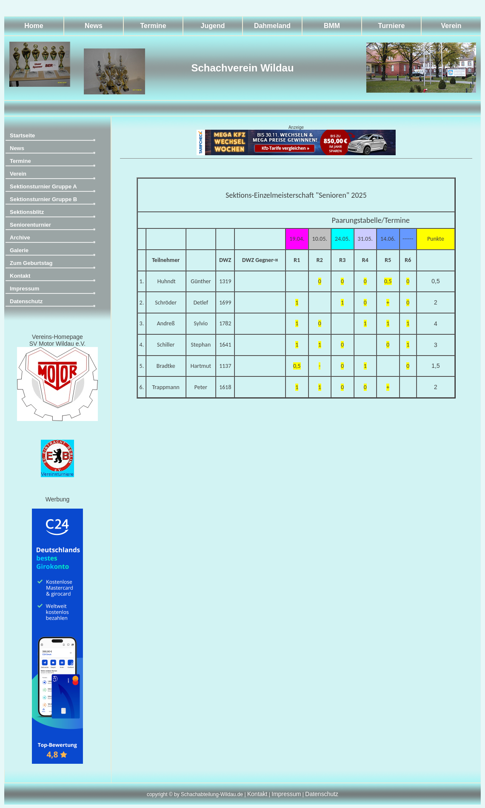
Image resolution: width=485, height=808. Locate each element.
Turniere (391, 25)
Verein (451, 25)
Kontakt (20, 276)
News (94, 25)
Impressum (24, 288)
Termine (153, 25)
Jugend (213, 25)
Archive (20, 237)
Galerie (19, 250)
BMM (332, 25)
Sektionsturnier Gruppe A (43, 186)
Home (33, 25)
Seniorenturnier (30, 225)
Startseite (22, 135)
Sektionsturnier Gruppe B (43, 199)
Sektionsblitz (27, 212)
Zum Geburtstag (31, 263)
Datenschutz (26, 301)
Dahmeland (272, 25)
